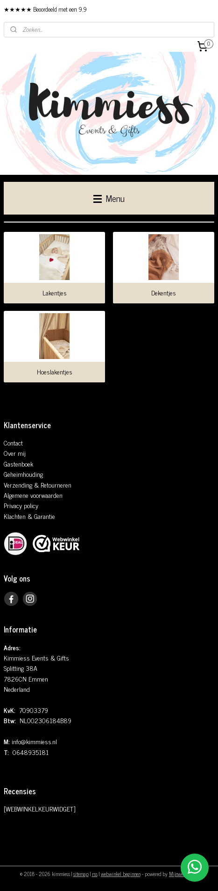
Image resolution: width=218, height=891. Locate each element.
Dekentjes (163, 292)
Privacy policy (21, 505)
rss (95, 873)
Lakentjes (54, 292)
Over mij (15, 452)
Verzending (18, 484)
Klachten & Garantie (29, 515)
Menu (109, 198)
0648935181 (31, 752)
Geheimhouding (23, 473)
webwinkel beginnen (121, 873)
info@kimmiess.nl (34, 741)
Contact (13, 442)
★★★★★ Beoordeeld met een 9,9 (45, 9)
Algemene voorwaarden (33, 494)
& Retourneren (51, 484)
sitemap (81, 873)
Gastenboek (18, 463)
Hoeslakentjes (54, 371)
